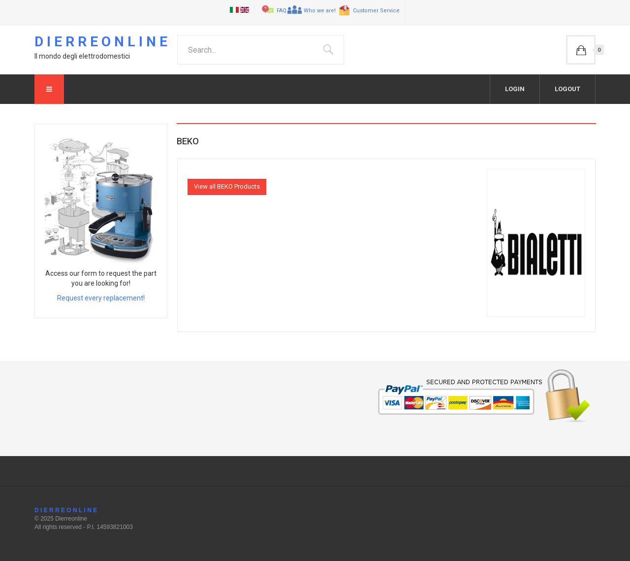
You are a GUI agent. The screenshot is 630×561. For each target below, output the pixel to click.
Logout (567, 89)
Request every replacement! (101, 298)
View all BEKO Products (227, 186)
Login (515, 89)
